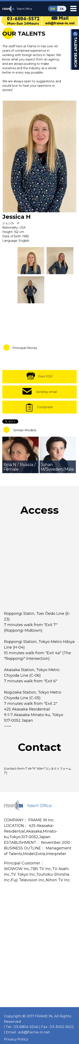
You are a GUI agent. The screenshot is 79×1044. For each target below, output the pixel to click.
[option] (39, 156)
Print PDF (45, 376)
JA (62, 9)
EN (53, 9)
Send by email (46, 392)
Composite (45, 407)
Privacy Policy (16, 1039)
